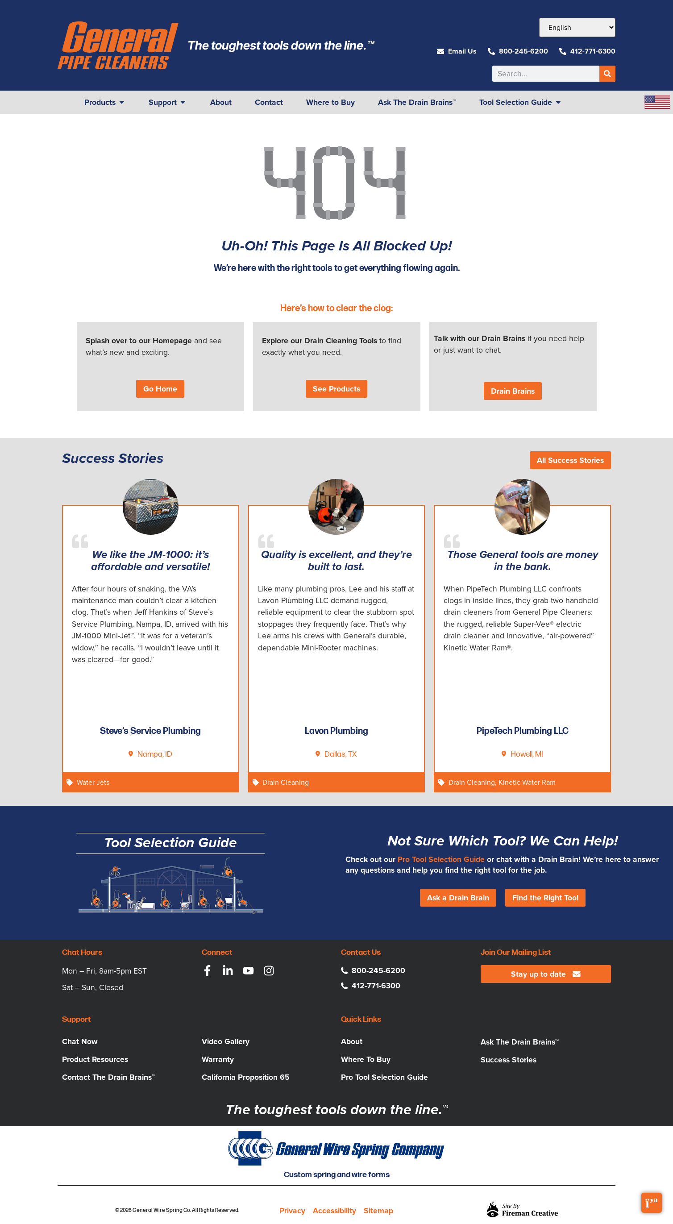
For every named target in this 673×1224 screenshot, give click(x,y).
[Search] (607, 74)
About (351, 1041)
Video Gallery (225, 1041)
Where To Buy (366, 1059)
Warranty (218, 1059)
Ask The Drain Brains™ (520, 1042)
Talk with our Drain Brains (479, 338)
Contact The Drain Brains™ (108, 1077)
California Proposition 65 (246, 1077)
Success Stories (508, 1060)
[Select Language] (577, 27)
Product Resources (95, 1059)
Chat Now (80, 1041)
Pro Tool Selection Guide (441, 859)
